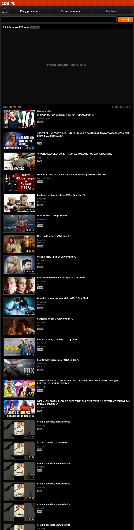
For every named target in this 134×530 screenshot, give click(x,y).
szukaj (125, 19)
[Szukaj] (59, 19)
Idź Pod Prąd (15, 107)
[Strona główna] (9, 3)
